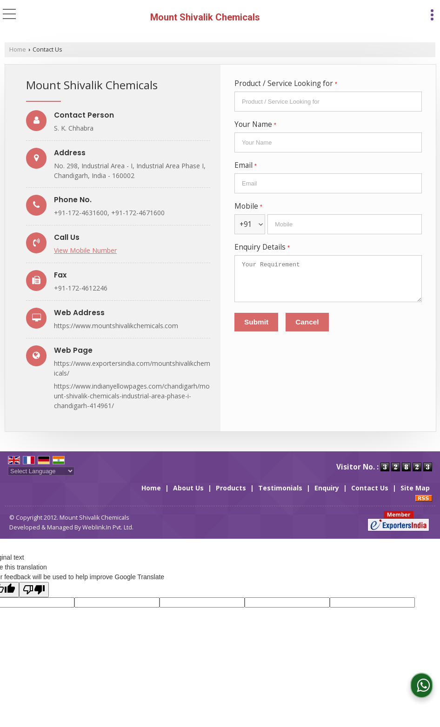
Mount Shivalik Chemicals (205, 17)
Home (17, 49)
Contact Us (369, 487)
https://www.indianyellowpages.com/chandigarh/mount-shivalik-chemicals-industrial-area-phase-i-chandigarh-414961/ (132, 396)
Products (231, 487)
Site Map (415, 487)
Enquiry (326, 487)
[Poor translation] (34, 589)
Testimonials (280, 487)
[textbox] (328, 102)
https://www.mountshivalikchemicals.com (116, 325)
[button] (85, 250)
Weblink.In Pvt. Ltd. (107, 527)
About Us (188, 487)
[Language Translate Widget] (41, 471)
